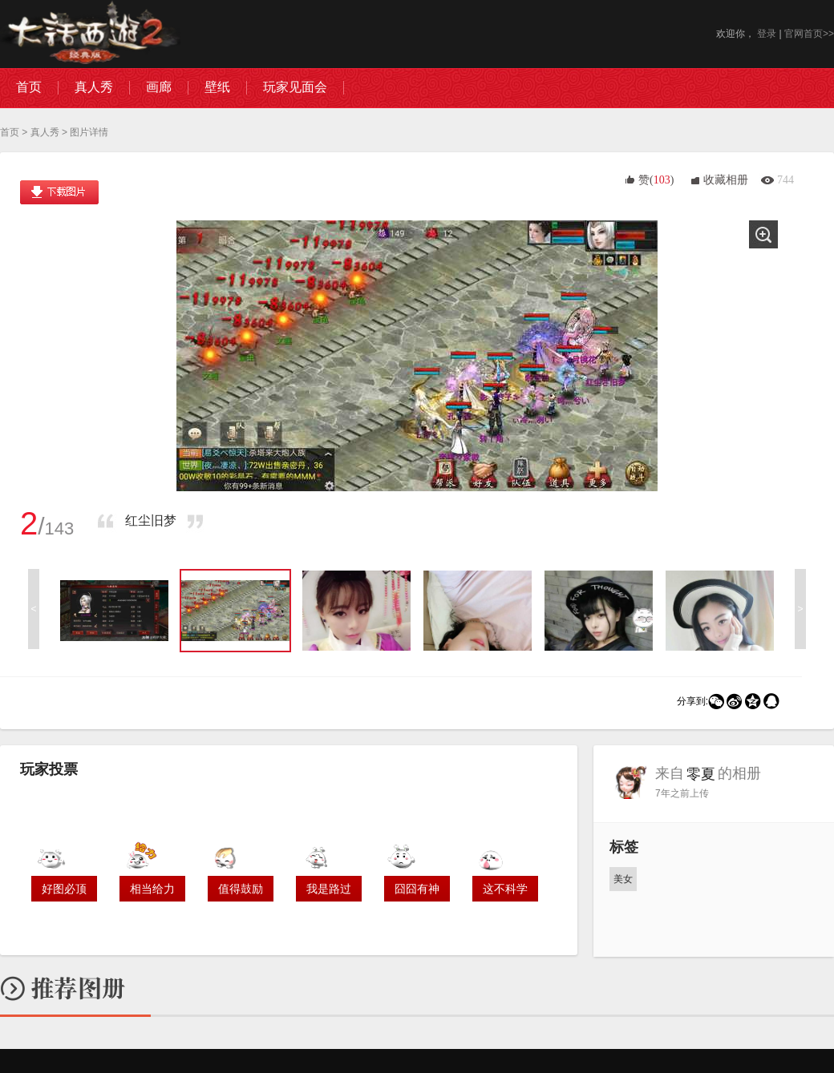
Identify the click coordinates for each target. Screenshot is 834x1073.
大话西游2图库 (90, 34)
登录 (766, 33)
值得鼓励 (240, 888)
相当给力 (152, 888)
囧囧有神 (417, 888)
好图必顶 (64, 888)
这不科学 (505, 888)
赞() (656, 180)
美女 (623, 879)
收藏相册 (725, 180)
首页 (9, 132)
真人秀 (44, 132)
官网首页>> (809, 33)
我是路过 (328, 888)
